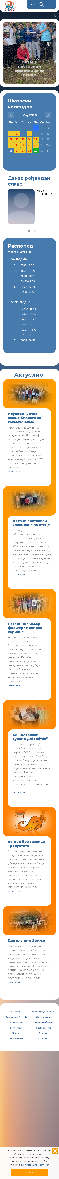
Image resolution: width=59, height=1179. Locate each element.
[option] (29, 53)
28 (29, 150)
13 (23, 139)
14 (29, 139)
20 (23, 145)
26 (17, 150)
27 (23, 150)
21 (29, 145)
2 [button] (35, 231)
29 (35, 150)
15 (35, 139)
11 (11, 139)
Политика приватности (36, 1164)
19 (17, 145)
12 (17, 139)
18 (11, 145)
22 (35, 145)
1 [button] (29, 231)
